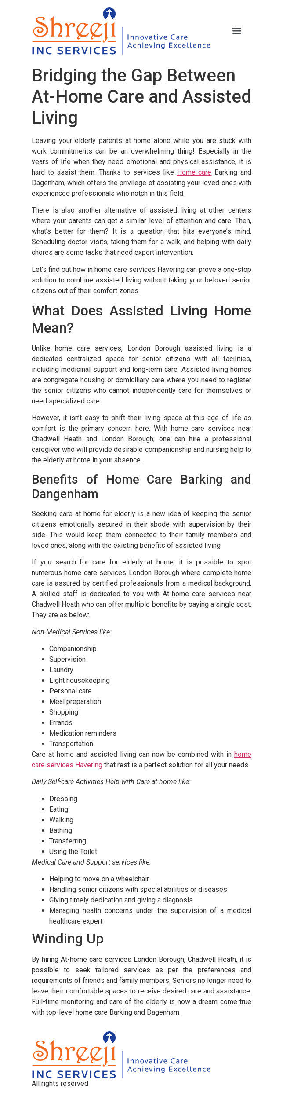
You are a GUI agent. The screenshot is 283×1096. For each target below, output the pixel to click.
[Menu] (237, 30)
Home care (194, 172)
